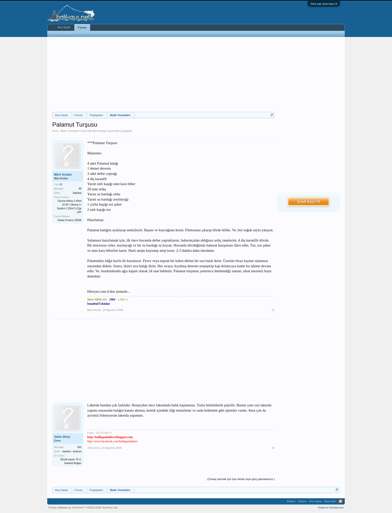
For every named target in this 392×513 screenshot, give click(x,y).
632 (79, 447)
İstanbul (77, 193)
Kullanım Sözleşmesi (331, 507)
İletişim (291, 501)
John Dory (62, 437)
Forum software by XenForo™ (83, 507)
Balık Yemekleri (70, 130)
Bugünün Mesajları (63, 33)
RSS (340, 501)
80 (80, 188)
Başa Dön (330, 501)
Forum (82, 27)
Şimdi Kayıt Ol (308, 201)
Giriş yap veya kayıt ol (323, 3)
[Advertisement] (163, 74)
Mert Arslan (100, 130)
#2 (273, 447)
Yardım (302, 501)
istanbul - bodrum (72, 451)
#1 (273, 309)
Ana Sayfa (64, 27)
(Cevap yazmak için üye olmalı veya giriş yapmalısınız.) (241, 479)
